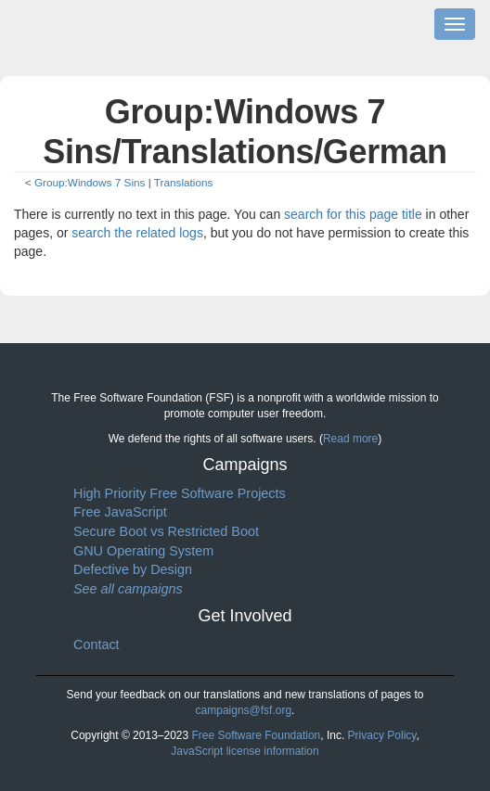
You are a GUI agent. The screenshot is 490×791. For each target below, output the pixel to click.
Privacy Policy (382, 735)
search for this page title (353, 214)
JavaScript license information (244, 751)
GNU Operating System (143, 550)
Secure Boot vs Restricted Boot (166, 531)
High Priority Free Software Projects (179, 493)
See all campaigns (128, 588)
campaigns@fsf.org (244, 710)
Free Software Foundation (256, 735)
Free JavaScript (120, 511)
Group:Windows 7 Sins (90, 182)
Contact (96, 644)
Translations (183, 182)
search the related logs (137, 232)
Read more (350, 438)
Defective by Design (132, 569)
